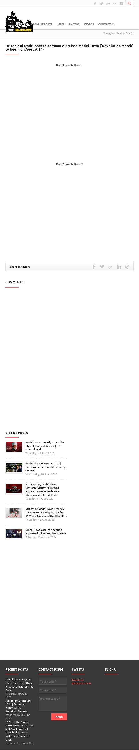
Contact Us (106, 24)
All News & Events (123, 33)
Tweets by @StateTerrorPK (82, 681)
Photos (74, 24)
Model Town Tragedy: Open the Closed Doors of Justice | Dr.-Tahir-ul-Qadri (44, 445)
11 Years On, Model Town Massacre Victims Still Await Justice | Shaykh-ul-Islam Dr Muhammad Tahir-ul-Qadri (42, 489)
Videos (89, 24)
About (22, 24)
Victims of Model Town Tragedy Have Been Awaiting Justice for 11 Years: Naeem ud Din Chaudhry (46, 512)
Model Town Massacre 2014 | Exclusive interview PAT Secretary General (45, 466)
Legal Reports (41, 24)
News (60, 24)
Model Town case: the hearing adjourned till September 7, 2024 (45, 531)
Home (9, 24)
